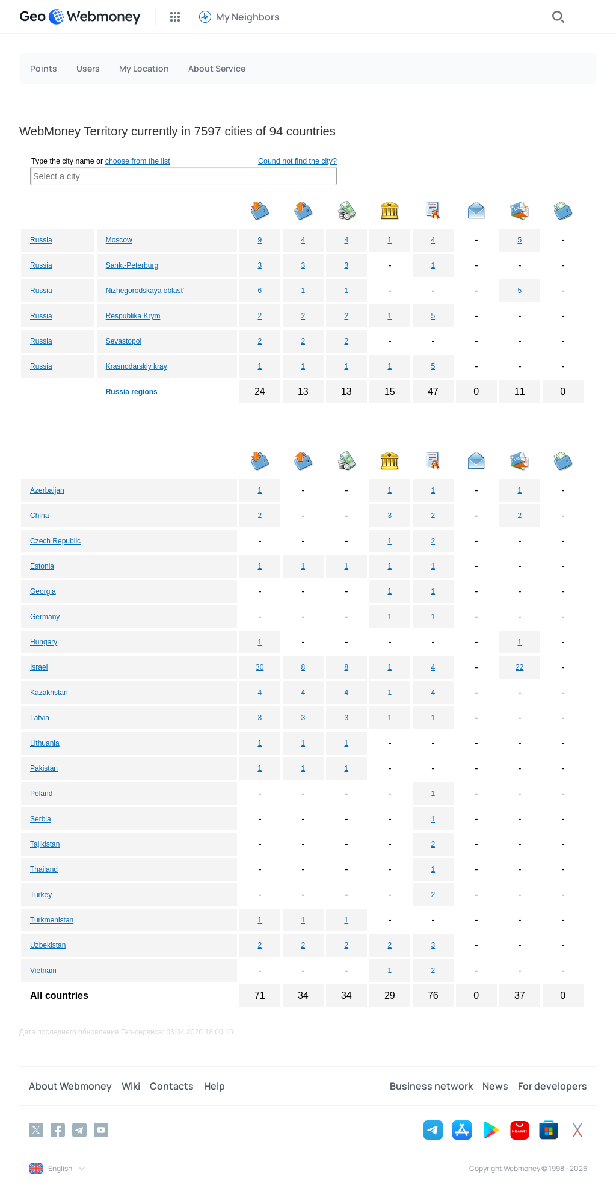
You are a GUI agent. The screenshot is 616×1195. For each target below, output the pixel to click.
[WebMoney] (94, 16)
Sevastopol (123, 341)
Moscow (119, 240)
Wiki (131, 1086)
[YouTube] (101, 1130)
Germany (45, 617)
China (39, 515)
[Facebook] (58, 1130)
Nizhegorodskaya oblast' (145, 290)
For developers (552, 1086)
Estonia (42, 566)
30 (259, 667)
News (495, 1086)
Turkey (41, 895)
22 (519, 667)
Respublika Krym (133, 316)
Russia (41, 240)
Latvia (39, 718)
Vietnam (43, 970)
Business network (431, 1086)
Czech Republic (55, 541)
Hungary (43, 642)
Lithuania (45, 743)
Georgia (43, 591)
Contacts (172, 1086)
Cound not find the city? (297, 161)
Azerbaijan (47, 490)
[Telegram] (79, 1130)
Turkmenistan (51, 920)
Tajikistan (45, 844)
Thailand (44, 869)
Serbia (40, 819)
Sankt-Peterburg (132, 265)
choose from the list (137, 161)
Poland (41, 793)
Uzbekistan (48, 945)
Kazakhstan (49, 692)
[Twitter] (36, 1130)
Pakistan (44, 768)
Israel (39, 667)
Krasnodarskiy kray (136, 366)
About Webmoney (70, 1086)
